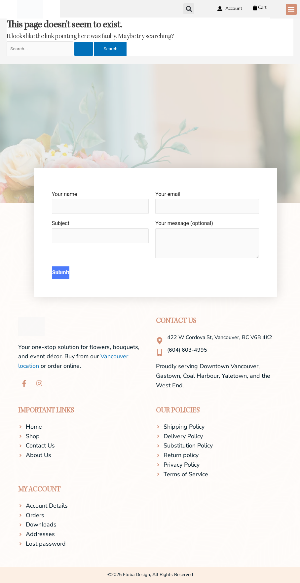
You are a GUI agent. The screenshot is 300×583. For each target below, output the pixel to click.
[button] (291, 9)
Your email (207, 202)
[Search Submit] (83, 49)
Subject (100, 231)
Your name (100, 202)
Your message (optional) (207, 240)
